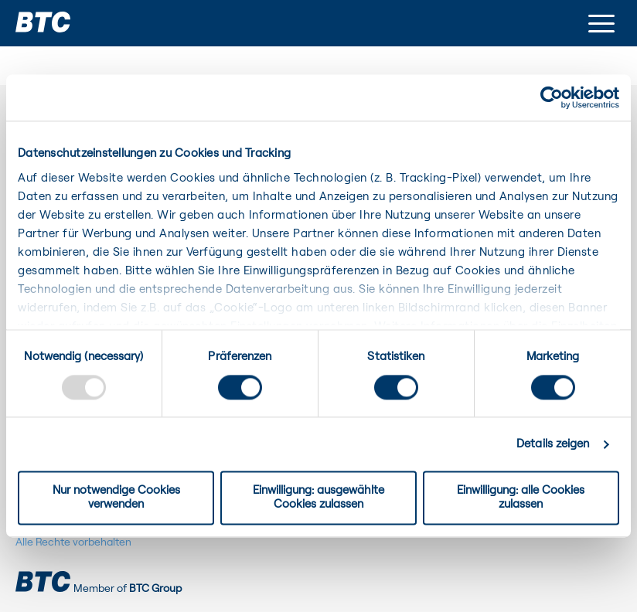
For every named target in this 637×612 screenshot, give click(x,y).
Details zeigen (552, 444)
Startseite (46, 56)
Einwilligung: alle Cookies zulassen (520, 498)
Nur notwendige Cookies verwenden (116, 498)
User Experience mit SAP (191, 56)
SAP (98, 56)
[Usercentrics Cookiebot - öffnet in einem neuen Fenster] (551, 97)
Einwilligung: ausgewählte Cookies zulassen (318, 498)
